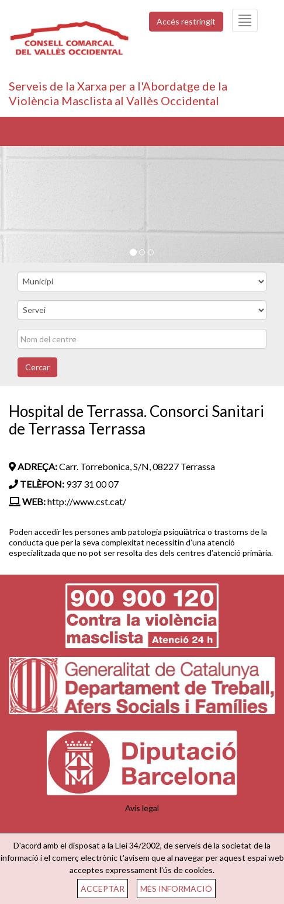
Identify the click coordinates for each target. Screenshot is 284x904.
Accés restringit (186, 21)
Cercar (37, 367)
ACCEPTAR (102, 888)
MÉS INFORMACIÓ (176, 888)
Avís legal (142, 808)
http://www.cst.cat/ (86, 501)
